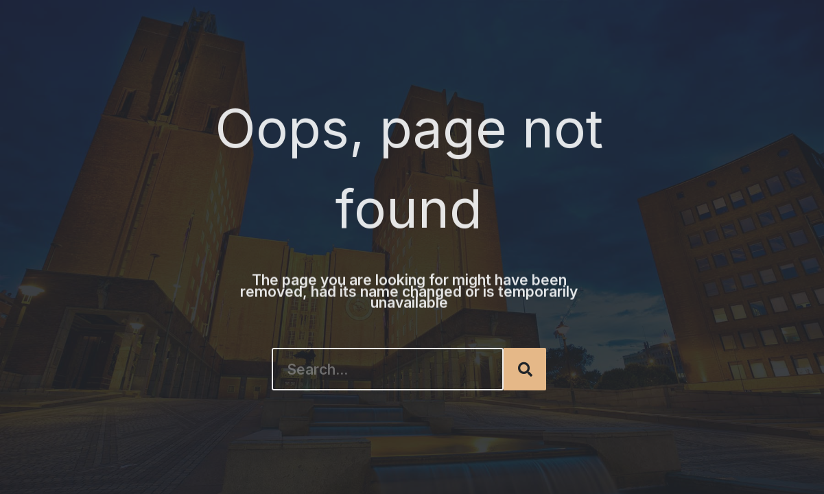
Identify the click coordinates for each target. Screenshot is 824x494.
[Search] (525, 369)
